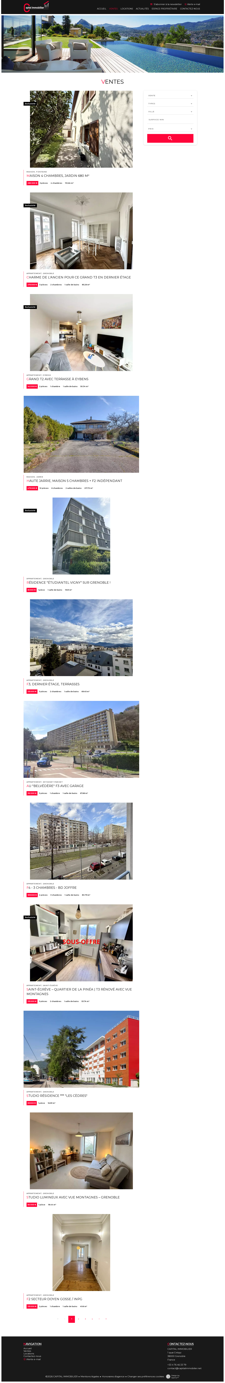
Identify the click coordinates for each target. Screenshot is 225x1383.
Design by (172, 1376)
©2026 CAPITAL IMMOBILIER (61, 1376)
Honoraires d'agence (113, 1376)
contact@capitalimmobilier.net (184, 1368)
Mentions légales (90, 1376)
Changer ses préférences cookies (145, 1376)
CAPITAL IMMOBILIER (179, 1349)
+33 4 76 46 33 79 (176, 1364)
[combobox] (170, 95)
